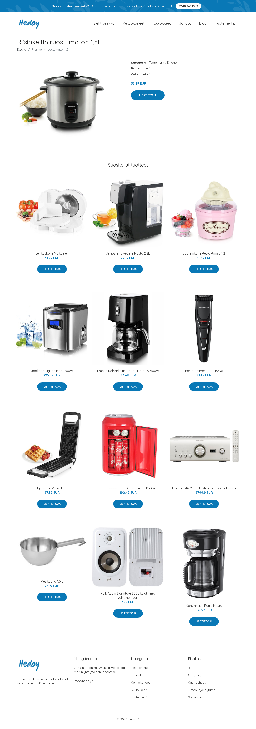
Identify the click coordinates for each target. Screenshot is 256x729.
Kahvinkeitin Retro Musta (204, 608)
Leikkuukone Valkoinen (52, 256)
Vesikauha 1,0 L (52, 584)
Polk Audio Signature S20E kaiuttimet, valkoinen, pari (128, 598)
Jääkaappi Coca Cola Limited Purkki (128, 491)
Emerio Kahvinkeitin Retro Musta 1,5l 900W (128, 374)
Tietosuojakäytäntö (201, 693)
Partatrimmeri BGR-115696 (204, 374)
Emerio (172, 65)
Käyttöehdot (197, 685)
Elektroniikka (104, 24)
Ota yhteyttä (196, 678)
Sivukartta (195, 700)
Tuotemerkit (225, 24)
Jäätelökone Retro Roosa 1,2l (204, 256)
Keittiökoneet (133, 24)
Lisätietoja (147, 98)
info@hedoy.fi (83, 684)
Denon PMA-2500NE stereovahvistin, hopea (204, 491)
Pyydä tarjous (188, 6)
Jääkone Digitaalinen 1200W (52, 374)
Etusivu (22, 52)
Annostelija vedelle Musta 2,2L (128, 256)
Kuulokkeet (161, 24)
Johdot (185, 24)
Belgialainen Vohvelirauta (52, 491)
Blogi (203, 24)
